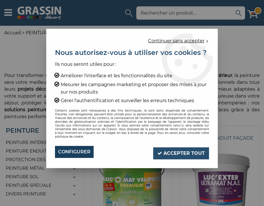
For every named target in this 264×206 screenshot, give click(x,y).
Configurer (74, 151)
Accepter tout (180, 151)
